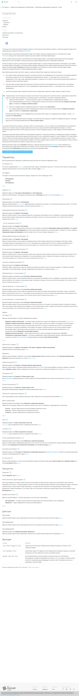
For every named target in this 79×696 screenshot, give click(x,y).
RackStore (8, 120)
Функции (27, 28)
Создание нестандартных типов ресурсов (35, 34)
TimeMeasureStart (10, 106)
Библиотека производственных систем (10, 162)
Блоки (6, 23)
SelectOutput (9, 37)
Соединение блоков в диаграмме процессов (9, 184)
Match (7, 46)
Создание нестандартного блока (10, 213)
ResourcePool (9, 60)
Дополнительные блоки (12, 132)
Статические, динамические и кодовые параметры (11, 189)
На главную (28, 7)
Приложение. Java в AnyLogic (10, 220)
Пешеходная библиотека (10, 166)
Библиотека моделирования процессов (11, 19)
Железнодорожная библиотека (8, 170)
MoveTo (8, 57)
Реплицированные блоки (10, 217)
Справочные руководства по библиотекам (10, 14)
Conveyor (8, 126)
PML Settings (9, 129)
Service (7, 69)
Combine (8, 51)
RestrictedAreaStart (11, 100)
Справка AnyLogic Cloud (8, 226)
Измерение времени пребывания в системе (9, 208)
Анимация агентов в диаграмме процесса (10, 136)
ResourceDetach (10, 115)
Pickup (7, 97)
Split (7, 48)
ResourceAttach (10, 112)
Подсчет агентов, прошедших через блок (11, 199)
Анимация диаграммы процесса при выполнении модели (11, 149)
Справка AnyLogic (6, 7)
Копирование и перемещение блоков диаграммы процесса (11, 203)
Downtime (8, 80)
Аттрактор (28, 516)
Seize (7, 63)
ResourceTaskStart (10, 74)
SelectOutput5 (9, 40)
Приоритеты (29, 24)
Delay (7, 31)
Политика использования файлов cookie (10, 694)
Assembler (8, 54)
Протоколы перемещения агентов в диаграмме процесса (11, 156)
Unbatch (8, 92)
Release (8, 66)
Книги (53, 689)
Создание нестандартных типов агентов (11, 141)
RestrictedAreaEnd (10, 103)
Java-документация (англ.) (9, 223)
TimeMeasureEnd (10, 109)
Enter (7, 83)
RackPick (8, 123)
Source (7, 25)
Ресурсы (6, 144)
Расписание (28, 39)
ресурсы (43, 206)
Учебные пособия (6, 10)
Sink (7, 28)
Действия (28, 26)
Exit (7, 86)
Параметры (28, 22)
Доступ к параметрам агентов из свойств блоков (10, 194)
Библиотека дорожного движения (9, 174)
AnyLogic (35, 689)
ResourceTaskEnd (10, 77)
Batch (7, 89)
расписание (43, 247)
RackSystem (9, 117)
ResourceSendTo (10, 71)
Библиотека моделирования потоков (11, 179)
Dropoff (7, 94)
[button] (8, 2)
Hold (7, 43)
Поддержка (44, 689)
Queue (7, 34)
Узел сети (27, 507)
